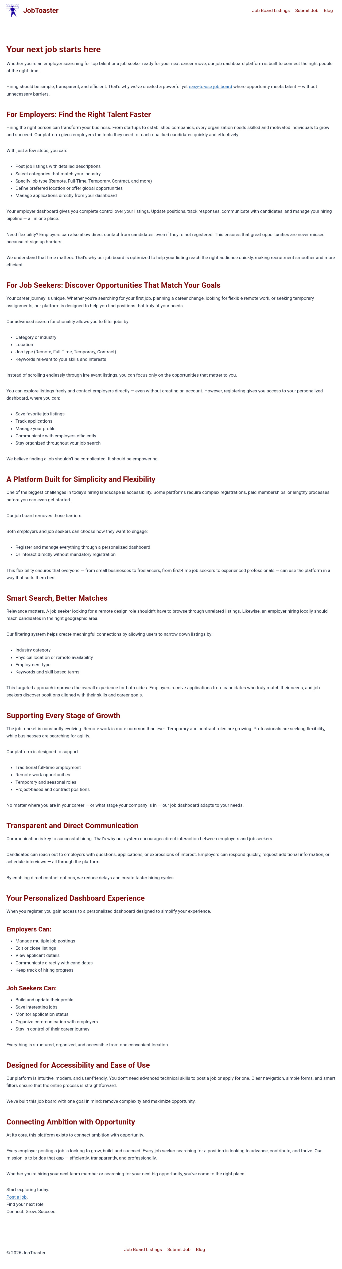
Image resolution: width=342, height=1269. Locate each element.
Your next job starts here (53, 49)
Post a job (16, 1197)
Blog (328, 10)
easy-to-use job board (210, 86)
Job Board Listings (271, 10)
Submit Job (306, 10)
